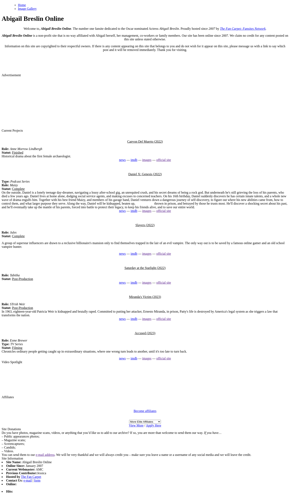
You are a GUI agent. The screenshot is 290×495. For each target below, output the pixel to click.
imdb (134, 160)
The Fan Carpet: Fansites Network (243, 28)
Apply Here (153, 425)
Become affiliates (145, 411)
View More (136, 425)
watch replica (145, 203)
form (37, 480)
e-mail (27, 480)
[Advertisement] (145, 102)
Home (22, 5)
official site (163, 160)
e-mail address (45, 454)
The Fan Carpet (31, 476)
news (122, 160)
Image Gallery (27, 8)
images (146, 160)
